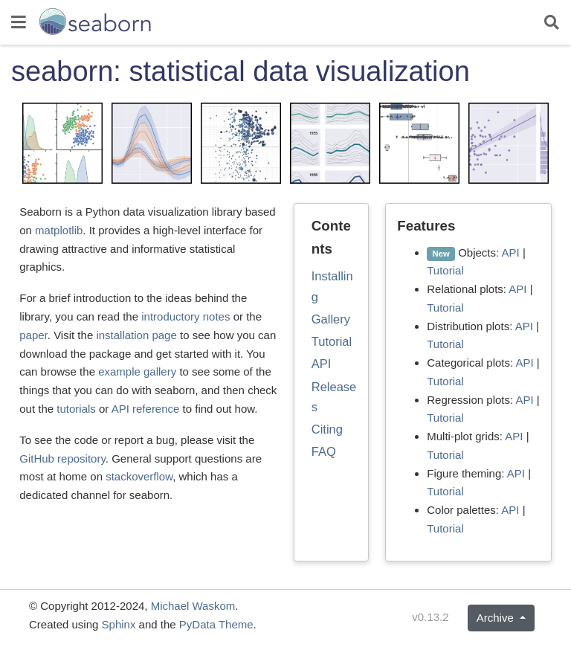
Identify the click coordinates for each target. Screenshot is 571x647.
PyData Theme (216, 624)
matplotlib (59, 230)
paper (33, 335)
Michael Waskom (193, 605)
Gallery (331, 319)
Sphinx (119, 624)
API (322, 363)
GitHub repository (62, 458)
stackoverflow (139, 476)
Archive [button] (497, 617)
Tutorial (332, 341)
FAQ (324, 451)
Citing (327, 429)
